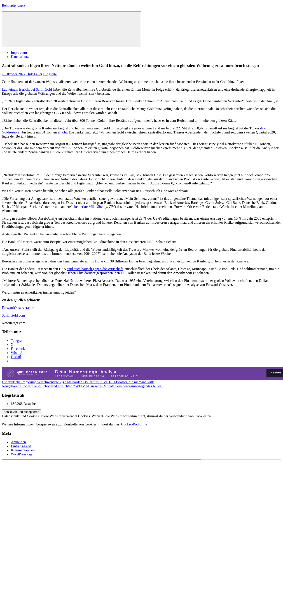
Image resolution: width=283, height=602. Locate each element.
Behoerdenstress (14, 5)
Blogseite (50, 74)
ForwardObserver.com (18, 308)
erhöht (62, 132)
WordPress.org (21, 454)
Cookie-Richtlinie (134, 424)
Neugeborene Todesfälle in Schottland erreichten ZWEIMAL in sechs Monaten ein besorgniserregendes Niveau (82, 386)
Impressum (19, 53)
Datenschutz (20, 57)
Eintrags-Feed (21, 446)
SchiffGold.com (13, 315)
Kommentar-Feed (23, 450)
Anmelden (18, 442)
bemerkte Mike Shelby (90, 207)
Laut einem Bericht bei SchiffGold (27, 89)
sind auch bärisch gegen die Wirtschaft (95, 269)
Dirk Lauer (34, 74)
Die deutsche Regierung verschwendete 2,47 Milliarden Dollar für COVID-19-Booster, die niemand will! (78, 382)
